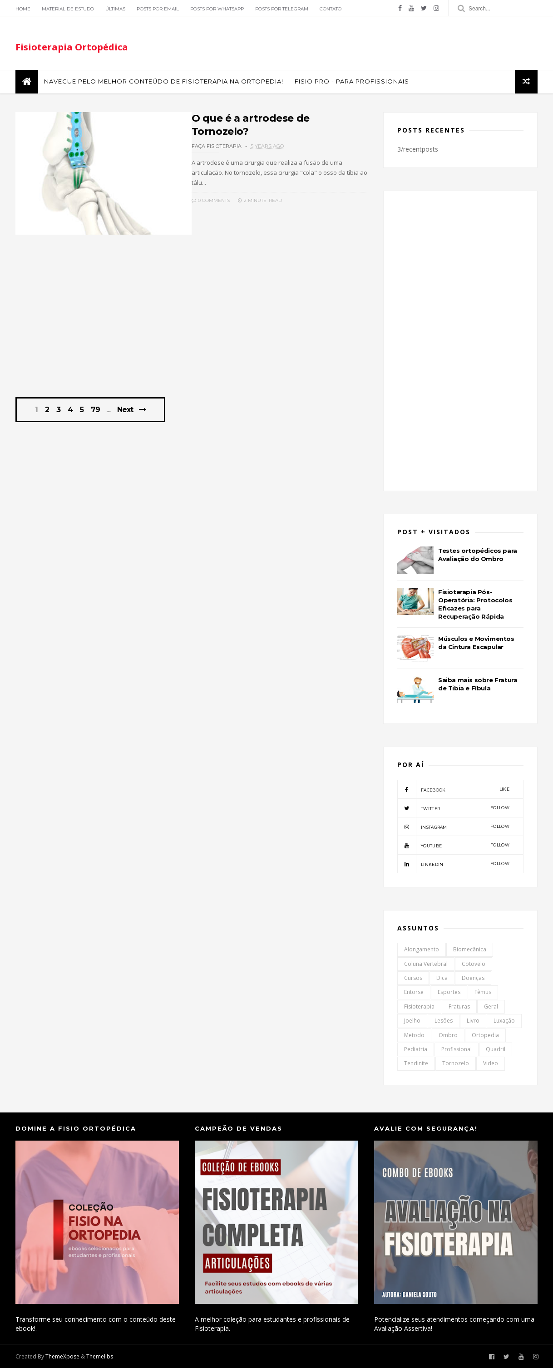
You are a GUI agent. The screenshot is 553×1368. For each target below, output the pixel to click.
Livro (473, 1020)
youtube (453, 845)
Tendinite (416, 1063)
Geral (491, 1006)
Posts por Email (158, 9)
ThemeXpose (62, 1356)
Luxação (504, 1020)
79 (95, 409)
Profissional (456, 1049)
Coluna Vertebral (426, 964)
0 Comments (211, 200)
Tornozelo (455, 1063)
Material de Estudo (68, 9)
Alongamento (421, 949)
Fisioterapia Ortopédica (71, 47)
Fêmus (482, 992)
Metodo (414, 1035)
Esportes (449, 992)
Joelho (412, 1020)
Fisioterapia (419, 1006)
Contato (330, 9)
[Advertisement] (191, 320)
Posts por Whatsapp (217, 9)
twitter (453, 808)
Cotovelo (473, 964)
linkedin (453, 864)
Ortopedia (485, 1035)
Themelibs (99, 1356)
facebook (453, 789)
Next (125, 409)
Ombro (448, 1035)
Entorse (414, 992)
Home (22, 9)
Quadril (495, 1049)
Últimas (115, 9)
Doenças (473, 978)
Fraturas (459, 1006)
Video (490, 1063)
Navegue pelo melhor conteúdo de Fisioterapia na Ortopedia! (163, 81)
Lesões (443, 1020)
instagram (453, 826)
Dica (442, 978)
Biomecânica (469, 949)
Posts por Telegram (281, 9)
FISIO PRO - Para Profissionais (352, 81)
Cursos (413, 978)
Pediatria (415, 1049)
